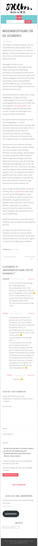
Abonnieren (10, 514)
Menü (20, 17)
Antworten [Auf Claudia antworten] (31, 375)
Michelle (5, 313)
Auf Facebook (19, 485)
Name (5, 428)
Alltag (13, 249)
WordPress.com (22, 543)
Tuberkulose (19, 191)
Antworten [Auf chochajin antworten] (31, 279)
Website (5, 443)
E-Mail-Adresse (8, 434)
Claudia (9, 375)
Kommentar (7, 406)
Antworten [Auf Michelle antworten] (31, 313)
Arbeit (17, 249)
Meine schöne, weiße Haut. (30, 257)
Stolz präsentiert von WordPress (16, 541)
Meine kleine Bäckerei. (9, 257)
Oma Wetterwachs (20, 106)
